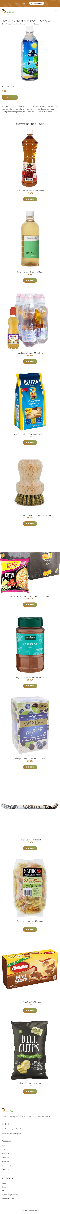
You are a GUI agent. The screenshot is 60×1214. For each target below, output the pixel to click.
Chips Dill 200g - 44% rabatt (30, 1083)
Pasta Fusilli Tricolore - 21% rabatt (30, 921)
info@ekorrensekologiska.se (12, 1134)
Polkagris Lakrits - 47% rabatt (30, 840)
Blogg (4, 1183)
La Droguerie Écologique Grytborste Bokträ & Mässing (30, 515)
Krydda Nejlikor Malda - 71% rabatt (30, 677)
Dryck (4, 1146)
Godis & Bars (6, 1154)
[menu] (55, 11)
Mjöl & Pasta (6, 1157)
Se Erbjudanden (36, 3)
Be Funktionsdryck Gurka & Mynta (30, 272)
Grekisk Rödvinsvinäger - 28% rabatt (30, 191)
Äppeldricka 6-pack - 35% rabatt (30, 353)
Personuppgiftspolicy (10, 1195)
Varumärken (6, 1169)
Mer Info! (10, 97)
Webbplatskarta (8, 1199)
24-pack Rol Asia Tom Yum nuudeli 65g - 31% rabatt (30, 596)
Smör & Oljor (6, 1165)
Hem (3, 24)
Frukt (3, 1150)
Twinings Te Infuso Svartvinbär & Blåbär (30, 759)
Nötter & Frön (7, 1161)
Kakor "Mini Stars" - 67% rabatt (30, 1002)
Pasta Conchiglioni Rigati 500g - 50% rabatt (30, 434)
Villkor (4, 1191)
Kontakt (5, 1187)
